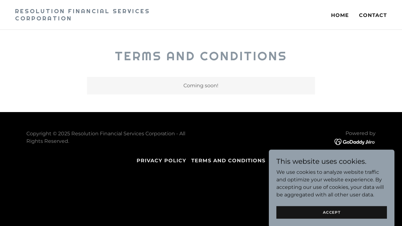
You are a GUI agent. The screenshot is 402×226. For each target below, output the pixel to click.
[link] (105, 19)
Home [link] (340, 15)
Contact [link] (373, 15)
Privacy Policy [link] (161, 161)
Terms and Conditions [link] (228, 161)
